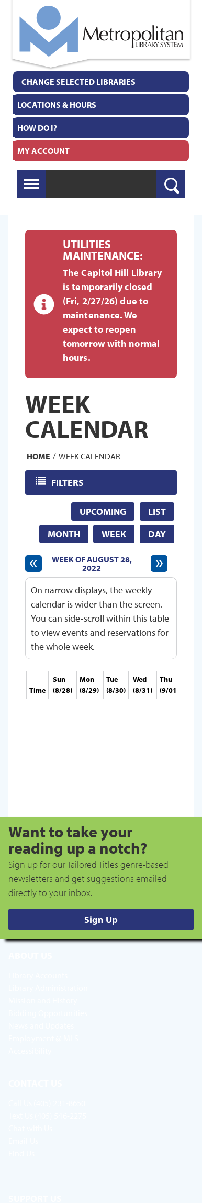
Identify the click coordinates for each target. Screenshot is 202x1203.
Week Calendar (89, 455)
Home (38, 455)
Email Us (23, 1140)
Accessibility (30, 1050)
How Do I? (37, 128)
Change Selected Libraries (78, 81)
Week (114, 534)
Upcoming (103, 511)
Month (64, 534)
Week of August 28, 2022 (92, 563)
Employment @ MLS (43, 1038)
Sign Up (101, 919)
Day (157, 534)
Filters (68, 482)
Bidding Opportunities (47, 1013)
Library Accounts (38, 975)
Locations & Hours (56, 105)
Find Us (21, 1153)
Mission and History (42, 1000)
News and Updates (41, 1025)
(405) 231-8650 (59, 1103)
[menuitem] (101, 104)
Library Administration (48, 988)
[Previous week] (33, 563)
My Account (43, 151)
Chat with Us (30, 1128)
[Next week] (159, 563)
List (157, 511)
